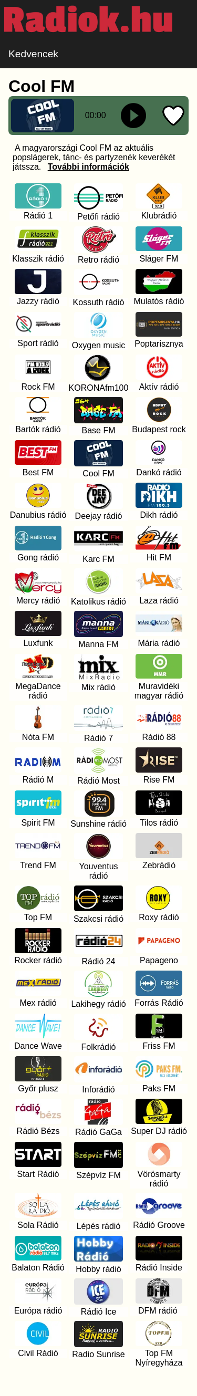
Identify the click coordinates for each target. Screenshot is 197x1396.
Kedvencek (33, 53)
